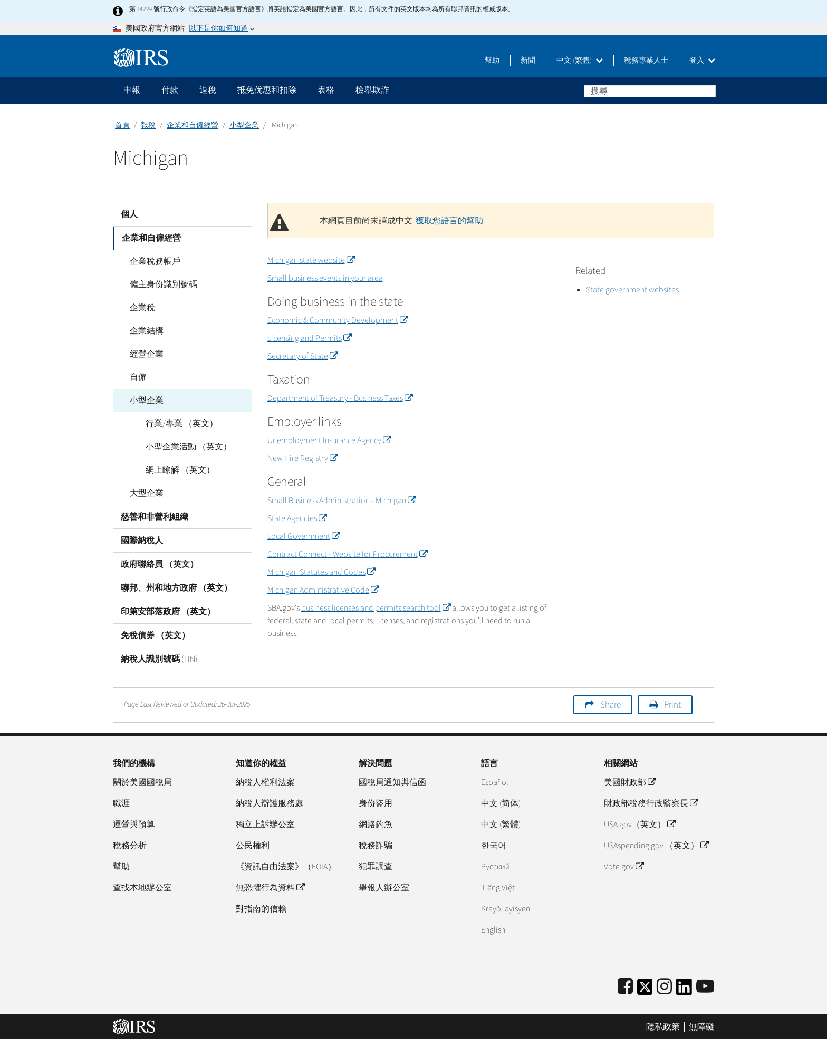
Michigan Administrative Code (323, 590)
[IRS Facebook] (625, 987)
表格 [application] (326, 90)
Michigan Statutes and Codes (321, 572)
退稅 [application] (207, 90)
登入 (702, 60)
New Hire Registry (302, 458)
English (493, 930)
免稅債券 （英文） (155, 635)
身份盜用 (375, 803)
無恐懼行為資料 (270, 888)
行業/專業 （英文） (181, 423)
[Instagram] (664, 987)
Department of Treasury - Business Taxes (339, 398)
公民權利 (253, 845)
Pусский (495, 866)
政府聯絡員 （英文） (159, 564)
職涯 (121, 803)
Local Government (303, 536)
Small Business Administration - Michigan (341, 500)
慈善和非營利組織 (154, 517)
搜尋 (707, 90)
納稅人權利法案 (265, 782)
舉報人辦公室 (384, 888)
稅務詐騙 (375, 845)
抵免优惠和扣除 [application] (266, 90)
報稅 (148, 125)
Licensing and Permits (309, 338)
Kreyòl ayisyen (505, 909)
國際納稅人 (142, 540)
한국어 (493, 845)
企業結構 (145, 331)
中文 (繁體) (579, 60)
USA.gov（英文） (639, 824)
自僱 (137, 377)
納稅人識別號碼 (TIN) (159, 659)
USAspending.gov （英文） (656, 845)
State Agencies (296, 518)
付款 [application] (169, 90)
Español (494, 782)
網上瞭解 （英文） (179, 470)
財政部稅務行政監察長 (651, 803)
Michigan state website (310, 260)
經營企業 (145, 354)
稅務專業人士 (646, 60)
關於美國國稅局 (142, 782)
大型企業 (145, 493)
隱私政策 (663, 1027)
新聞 (528, 60)
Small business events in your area (325, 278)
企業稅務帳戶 (154, 261)
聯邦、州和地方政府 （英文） (176, 588)
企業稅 (141, 307)
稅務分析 (130, 845)
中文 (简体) (501, 803)
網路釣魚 (375, 824)
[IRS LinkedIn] (684, 990)
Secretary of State (302, 356)
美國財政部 (630, 782)
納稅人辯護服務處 (269, 803)
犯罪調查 (375, 866)
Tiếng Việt (498, 888)
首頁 (122, 125)
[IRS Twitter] (645, 990)
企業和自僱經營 (192, 125)
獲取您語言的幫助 (449, 221)
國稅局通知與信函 (392, 782)
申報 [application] (131, 90)
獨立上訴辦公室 (265, 824)
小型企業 (244, 125)
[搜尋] (650, 91)
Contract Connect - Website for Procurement (347, 554)
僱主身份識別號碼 (162, 284)
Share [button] (610, 705)
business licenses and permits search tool (375, 608)
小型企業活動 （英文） (187, 447)
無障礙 (701, 1027)
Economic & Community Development (337, 320)
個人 (129, 214)
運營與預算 (134, 824)
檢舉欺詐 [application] (372, 90)
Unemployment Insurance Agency (329, 440)
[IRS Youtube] (705, 987)
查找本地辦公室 (142, 888)
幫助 (492, 60)
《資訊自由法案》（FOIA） (286, 866)
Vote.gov (623, 866)
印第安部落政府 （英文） (168, 611)
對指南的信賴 (261, 909)
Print (672, 705)
